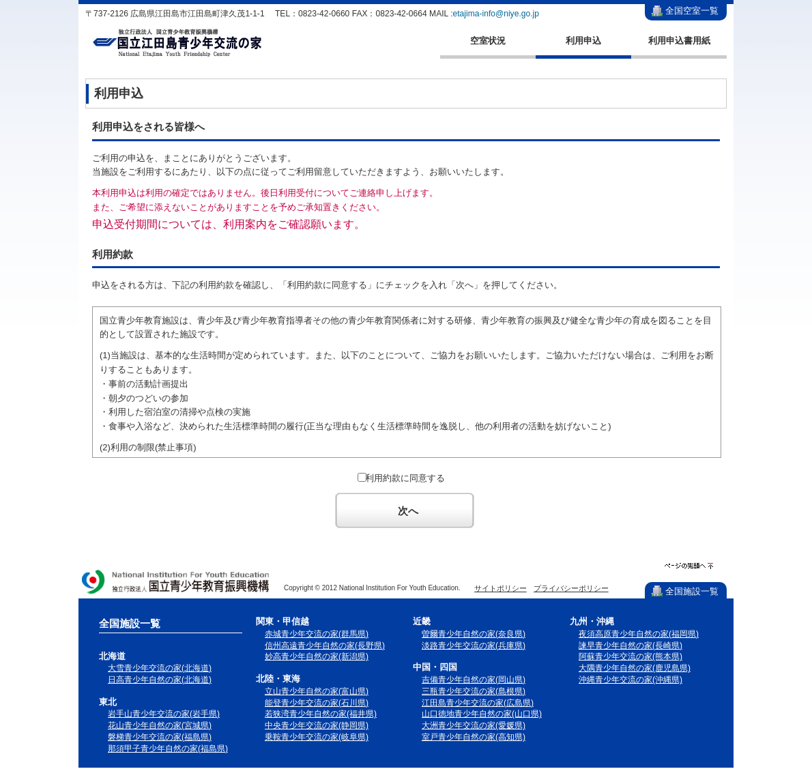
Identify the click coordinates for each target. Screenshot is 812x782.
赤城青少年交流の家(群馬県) (316, 634)
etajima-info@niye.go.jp (496, 13)
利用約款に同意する (405, 478)
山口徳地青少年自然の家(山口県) (482, 714)
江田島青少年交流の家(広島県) (478, 703)
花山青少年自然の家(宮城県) (160, 725)
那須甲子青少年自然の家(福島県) (168, 748)
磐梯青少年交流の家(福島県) (160, 737)
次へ (408, 511)
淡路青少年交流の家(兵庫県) (473, 645)
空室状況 (488, 40)
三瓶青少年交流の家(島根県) (473, 691)
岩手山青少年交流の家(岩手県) (164, 714)
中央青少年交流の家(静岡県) (316, 725)
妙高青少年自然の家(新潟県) (316, 656)
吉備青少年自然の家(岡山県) (473, 679)
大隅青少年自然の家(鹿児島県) (635, 668)
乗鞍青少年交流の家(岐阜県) (316, 737)
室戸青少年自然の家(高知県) (473, 737)
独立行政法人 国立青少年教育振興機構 (176, 583)
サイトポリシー (500, 588)
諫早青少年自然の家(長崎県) (630, 645)
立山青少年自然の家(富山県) (316, 691)
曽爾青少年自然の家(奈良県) (473, 634)
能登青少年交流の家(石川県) (316, 703)
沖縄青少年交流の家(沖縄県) (630, 679)
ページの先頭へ (689, 566)
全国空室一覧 (692, 10)
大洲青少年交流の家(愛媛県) (473, 725)
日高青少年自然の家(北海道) (160, 679)
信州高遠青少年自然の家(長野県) (325, 645)
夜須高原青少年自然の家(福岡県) (639, 634)
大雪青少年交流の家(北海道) (160, 668)
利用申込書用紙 (679, 40)
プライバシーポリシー (571, 588)
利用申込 (583, 40)
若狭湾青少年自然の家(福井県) (321, 714)
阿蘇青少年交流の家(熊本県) (630, 656)
